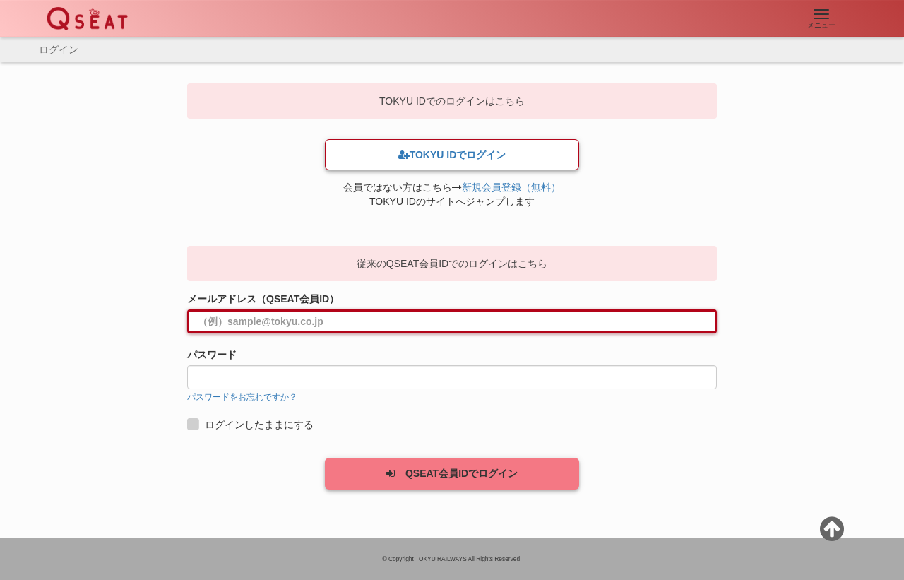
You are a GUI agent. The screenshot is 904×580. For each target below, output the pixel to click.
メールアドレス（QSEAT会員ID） (263, 298)
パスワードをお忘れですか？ (242, 397)
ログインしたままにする (252, 424)
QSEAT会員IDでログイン (452, 473)
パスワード (212, 354)
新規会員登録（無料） (511, 187)
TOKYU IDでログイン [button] (452, 154)
